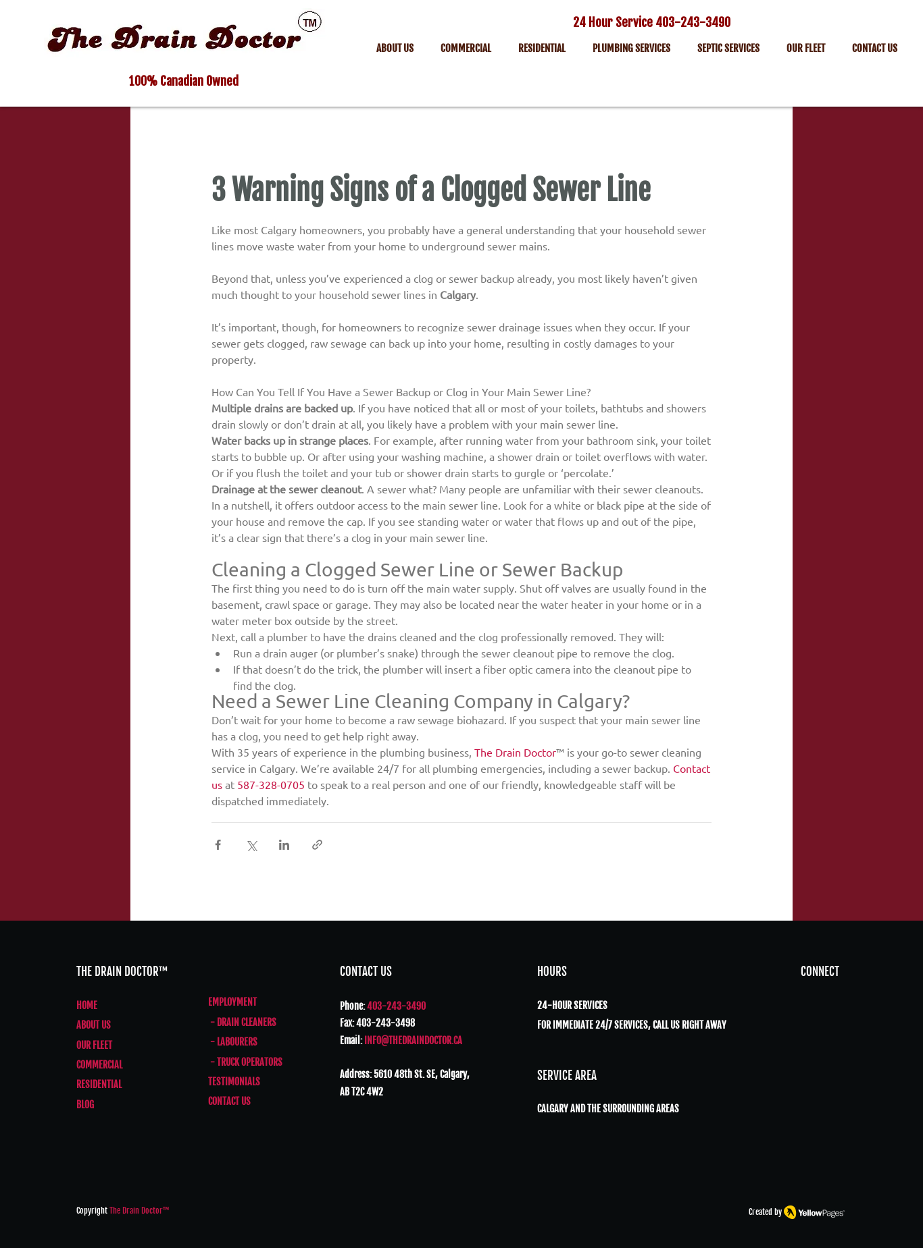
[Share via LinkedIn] (284, 844)
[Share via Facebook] (217, 844)
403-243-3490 (692, 22)
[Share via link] (317, 844)
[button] (728, 50)
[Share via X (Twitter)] (251, 844)
